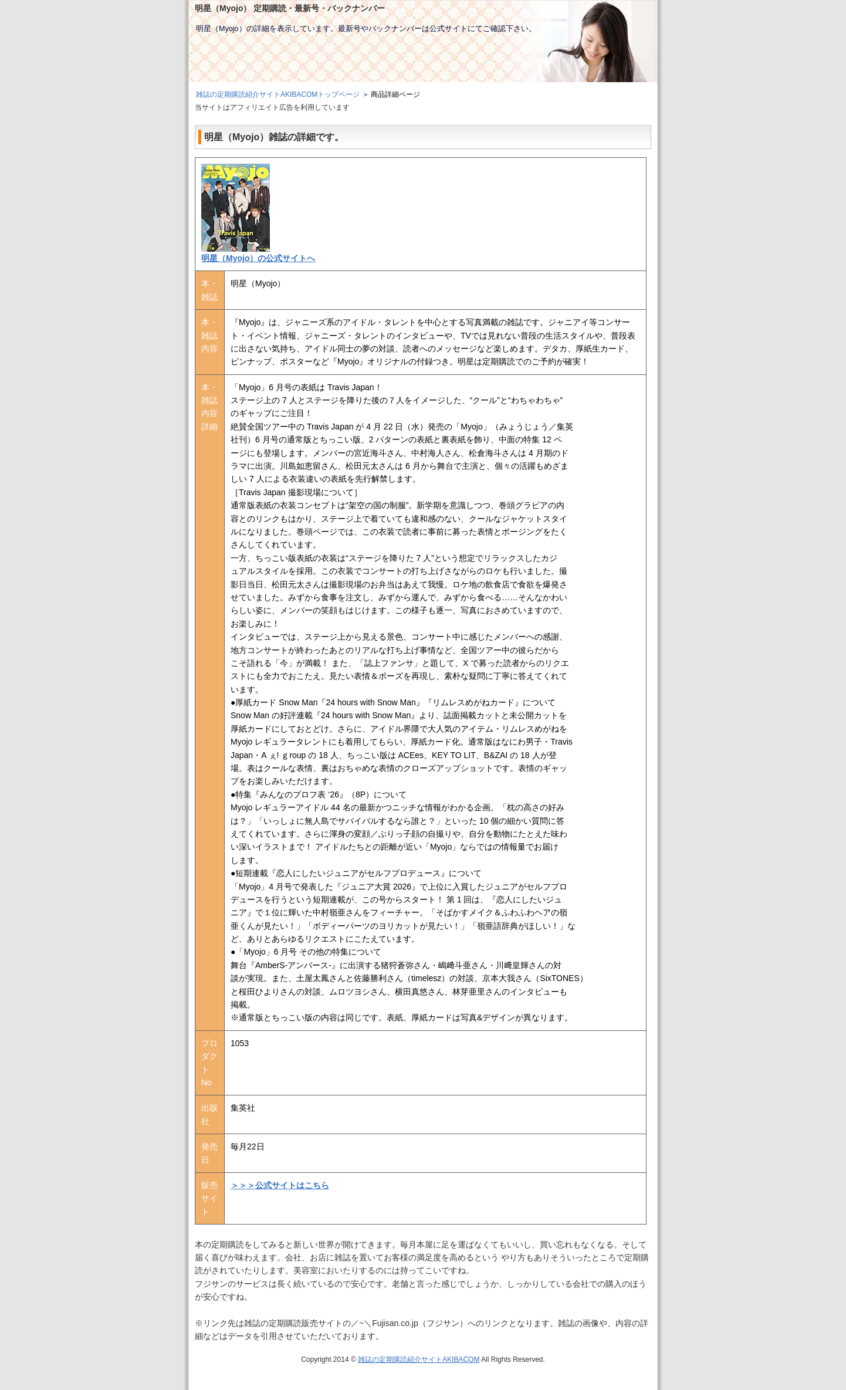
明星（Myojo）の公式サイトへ (258, 258)
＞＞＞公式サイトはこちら (280, 1185)
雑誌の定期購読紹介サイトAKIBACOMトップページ (278, 94)
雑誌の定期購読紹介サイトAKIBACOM (418, 1359)
